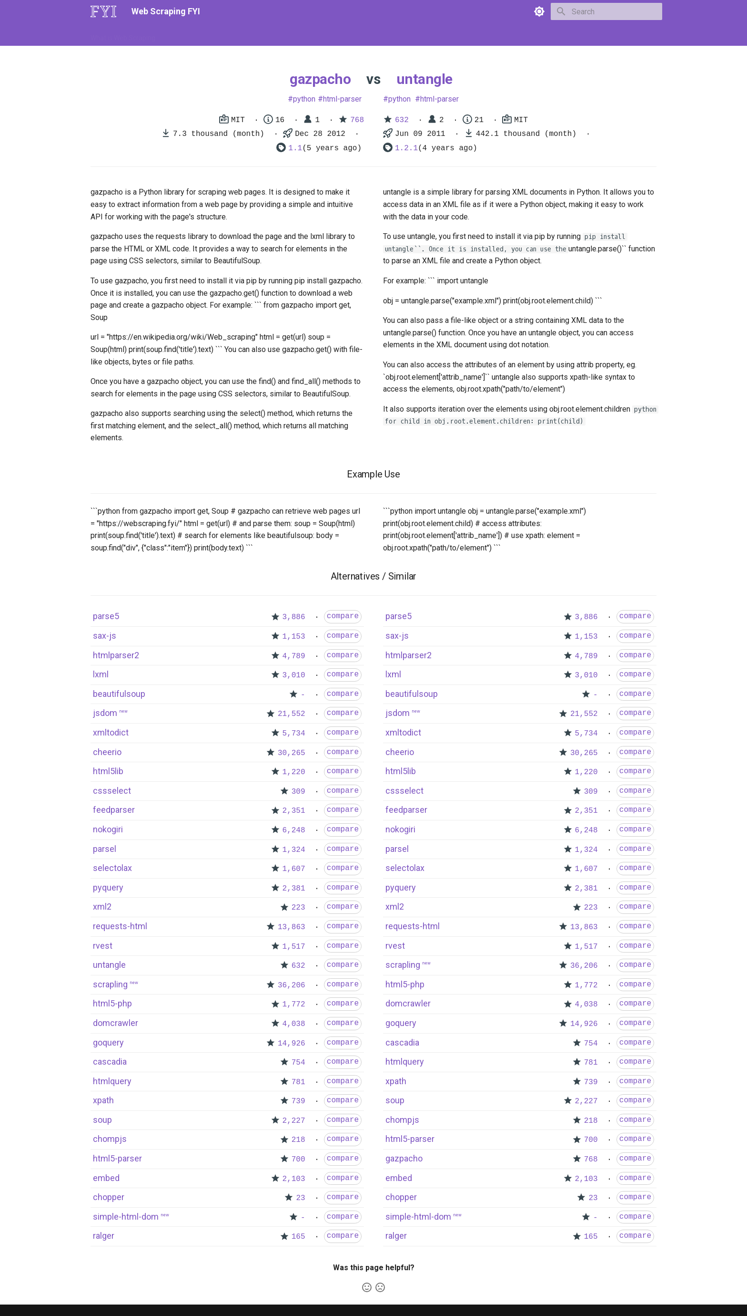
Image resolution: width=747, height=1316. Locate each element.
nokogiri (108, 829)
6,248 (294, 830)
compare (343, 616)
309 (298, 792)
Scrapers (347, 35)
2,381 (294, 888)
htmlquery (112, 1081)
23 (300, 1198)
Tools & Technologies (253, 35)
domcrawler (115, 1023)
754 (298, 1062)
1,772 (294, 1004)
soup (102, 1120)
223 (298, 907)
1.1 (295, 148)
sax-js (104, 636)
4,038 (294, 1024)
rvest (102, 946)
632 (402, 120)
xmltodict (111, 732)
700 (298, 1159)
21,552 (291, 714)
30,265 (291, 753)
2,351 (294, 811)
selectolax (112, 868)
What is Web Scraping (123, 35)
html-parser (342, 99)
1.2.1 (406, 148)
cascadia (110, 1062)
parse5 (106, 616)
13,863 (291, 927)
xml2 (102, 907)
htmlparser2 (116, 655)
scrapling (110, 984)
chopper (108, 1197)
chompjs (110, 1139)
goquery (108, 1042)
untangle (424, 79)
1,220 (294, 772)
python (304, 99)
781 (298, 1082)
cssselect (112, 791)
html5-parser (117, 1158)
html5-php (112, 1003)
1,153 (294, 637)
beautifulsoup (119, 694)
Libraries (310, 35)
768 (357, 120)
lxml (101, 674)
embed (106, 1178)
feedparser (114, 810)
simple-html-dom (126, 1217)
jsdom (105, 713)
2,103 (294, 1179)
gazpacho (320, 79)
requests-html (120, 926)
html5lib (108, 771)
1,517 (294, 947)
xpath (103, 1100)
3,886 (294, 617)
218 (298, 1140)
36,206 (291, 985)
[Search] (606, 11)
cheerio (107, 752)
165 (298, 1237)
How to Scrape (189, 35)
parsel (104, 849)
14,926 (291, 1043)
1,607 (294, 869)
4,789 (294, 656)
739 (298, 1101)
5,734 (294, 733)
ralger (103, 1236)
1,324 (294, 850)
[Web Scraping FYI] (103, 11)
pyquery (108, 887)
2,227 (294, 1121)
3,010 (294, 675)
